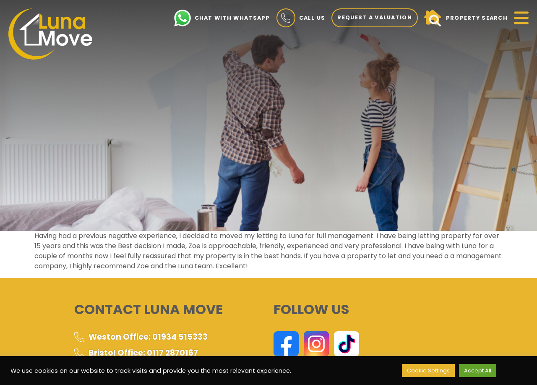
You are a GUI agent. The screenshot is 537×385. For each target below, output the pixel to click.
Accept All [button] (477, 371)
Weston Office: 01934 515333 (141, 337)
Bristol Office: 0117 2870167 (136, 353)
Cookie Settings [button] (428, 371)
